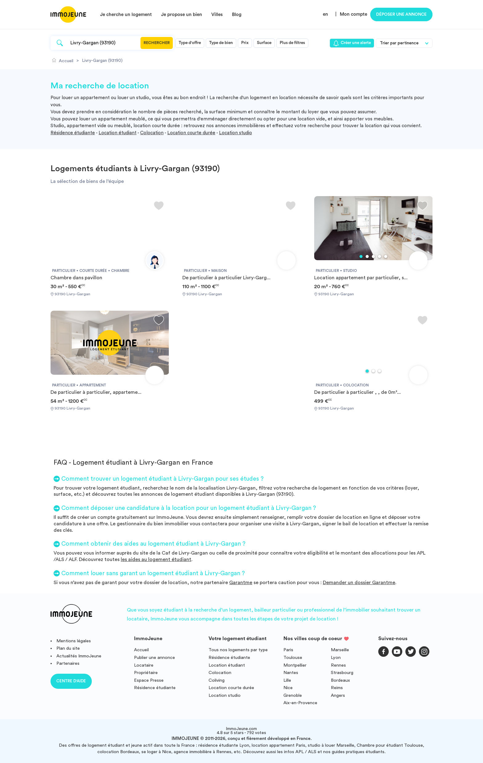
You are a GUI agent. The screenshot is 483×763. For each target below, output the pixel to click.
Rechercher (157, 43)
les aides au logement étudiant (156, 559)
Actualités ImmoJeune (78, 656)
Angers (338, 695)
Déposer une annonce (401, 14)
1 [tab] (361, 256)
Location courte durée (191, 133)
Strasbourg (342, 672)
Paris (288, 650)
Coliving (217, 680)
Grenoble (292, 695)
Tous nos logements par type (238, 650)
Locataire (143, 665)
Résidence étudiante (73, 133)
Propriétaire (146, 672)
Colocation (152, 133)
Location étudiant (117, 133)
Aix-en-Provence (300, 702)
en (325, 14)
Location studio (235, 133)
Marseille (340, 650)
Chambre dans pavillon (76, 277)
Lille (287, 680)
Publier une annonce (154, 657)
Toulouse (292, 657)
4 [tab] (379, 256)
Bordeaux (340, 680)
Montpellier (294, 665)
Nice (288, 687)
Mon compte (353, 14)
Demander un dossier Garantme (359, 582)
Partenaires (67, 663)
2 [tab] (367, 256)
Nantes (290, 672)
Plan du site (68, 648)
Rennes (338, 665)
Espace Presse (149, 680)
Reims (337, 687)
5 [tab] (385, 256)
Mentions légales (73, 641)
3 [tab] (373, 256)
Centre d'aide (71, 681)
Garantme (240, 582)
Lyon (336, 657)
